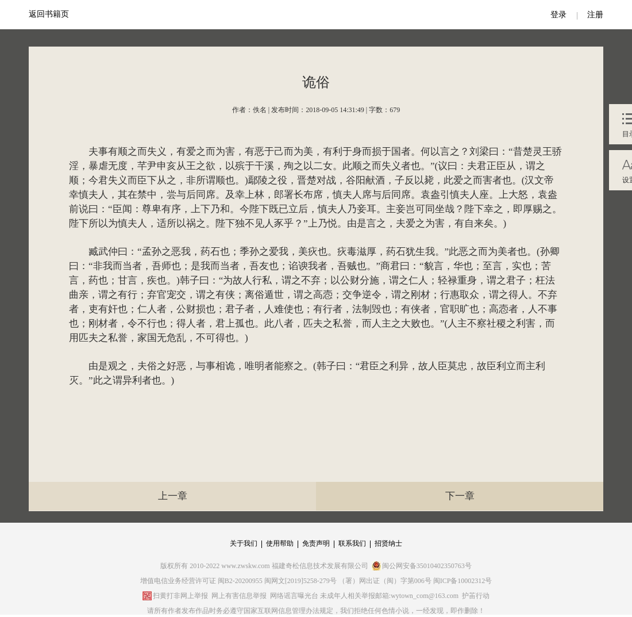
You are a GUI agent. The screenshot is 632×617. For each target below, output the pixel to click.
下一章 (460, 495)
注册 (595, 14)
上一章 (172, 495)
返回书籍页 (49, 14)
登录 (558, 14)
